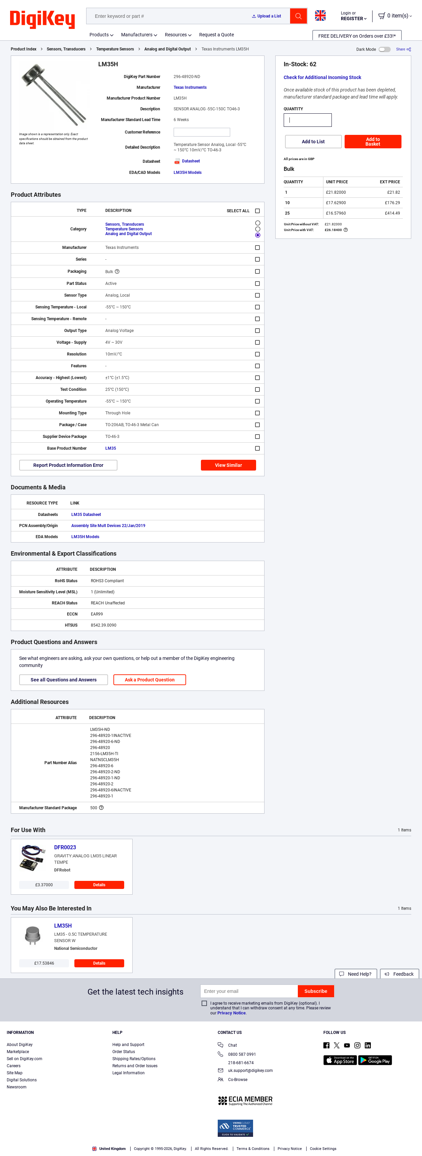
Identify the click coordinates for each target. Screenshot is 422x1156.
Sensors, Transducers (66, 49)
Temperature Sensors (115, 49)
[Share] (403, 49)
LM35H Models (188, 172)
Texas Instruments (190, 87)
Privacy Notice (231, 1012)
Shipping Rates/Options (133, 1058)
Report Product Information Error (68, 465)
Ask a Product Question (150, 679)
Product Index (23, 49)
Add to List (313, 141)
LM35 (110, 448)
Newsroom (17, 1087)
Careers (14, 1066)
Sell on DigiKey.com (24, 1058)
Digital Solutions (22, 1080)
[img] (42, 20)
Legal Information (128, 1073)
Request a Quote (216, 34)
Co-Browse (232, 1080)
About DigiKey (20, 1044)
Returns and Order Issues (134, 1066)
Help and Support (128, 1044)
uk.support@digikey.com (245, 1071)
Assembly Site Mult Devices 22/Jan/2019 (108, 525)
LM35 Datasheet (86, 514)
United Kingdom (109, 1149)
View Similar (228, 465)
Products (99, 34)
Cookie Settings (323, 1149)
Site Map (15, 1073)
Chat (227, 1046)
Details (99, 885)
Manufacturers (136, 34)
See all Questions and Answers (64, 679)
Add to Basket (372, 142)
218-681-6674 (236, 1062)
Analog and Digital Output (167, 49)
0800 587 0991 (237, 1055)
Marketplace (18, 1051)
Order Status (123, 1051)
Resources (176, 34)
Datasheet (187, 161)
